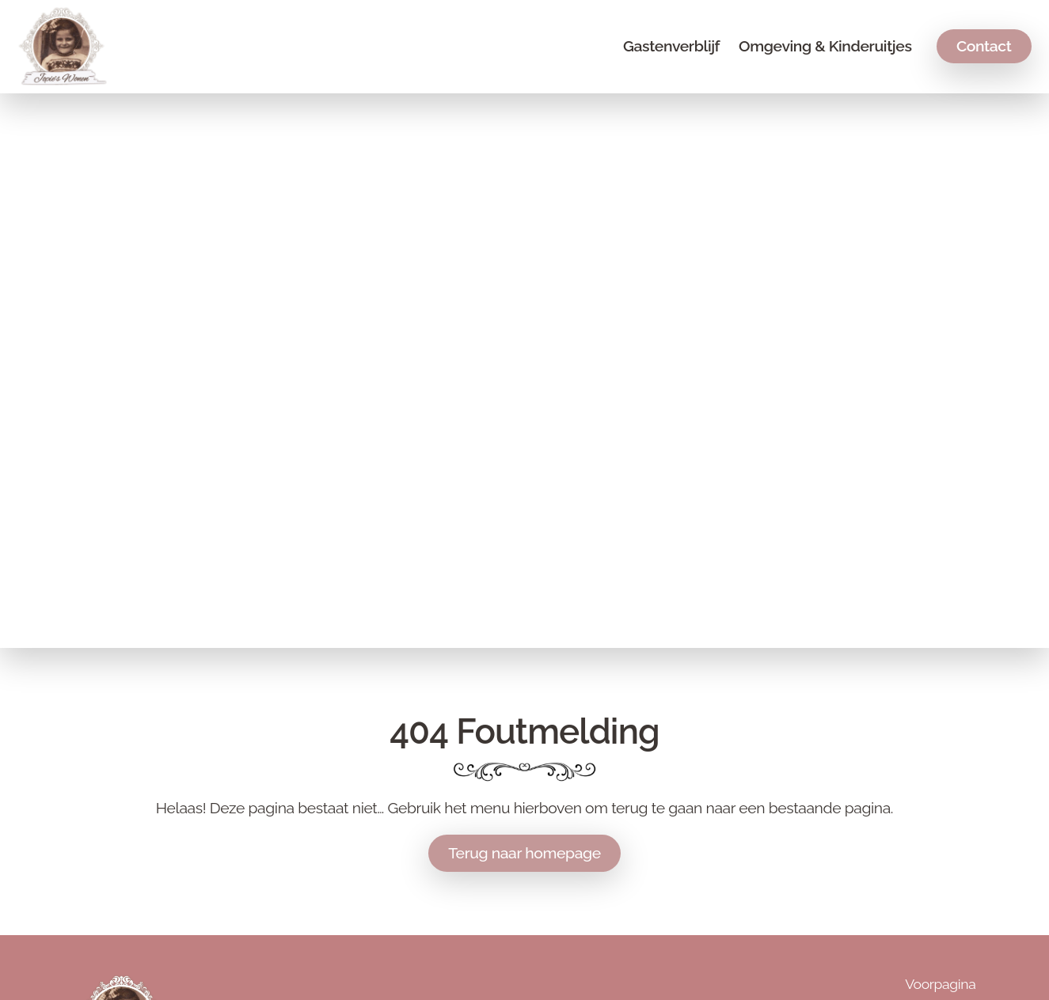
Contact (984, 46)
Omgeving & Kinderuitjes (825, 46)
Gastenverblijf (671, 46)
